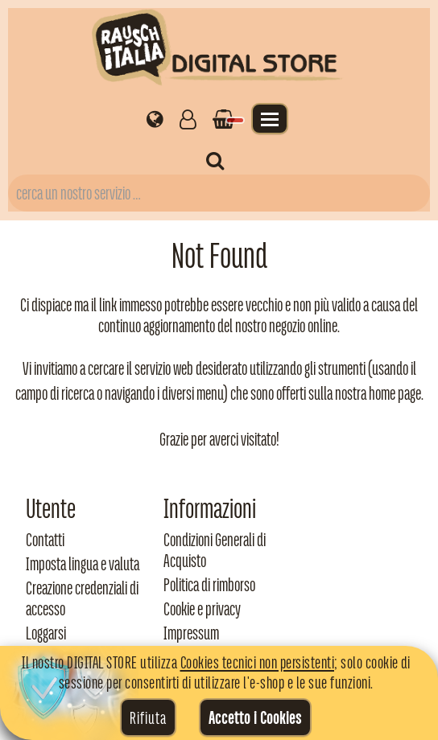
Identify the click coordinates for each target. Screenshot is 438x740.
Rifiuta (148, 717)
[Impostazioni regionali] (155, 118)
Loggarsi (46, 633)
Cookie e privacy (202, 608)
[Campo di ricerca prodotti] (219, 193)
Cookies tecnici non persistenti (257, 662)
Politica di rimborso (209, 584)
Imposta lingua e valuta (82, 563)
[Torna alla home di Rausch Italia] (219, 50)
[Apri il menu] (269, 118)
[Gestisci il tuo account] (188, 118)
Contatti (45, 539)
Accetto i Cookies (255, 717)
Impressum (191, 633)
